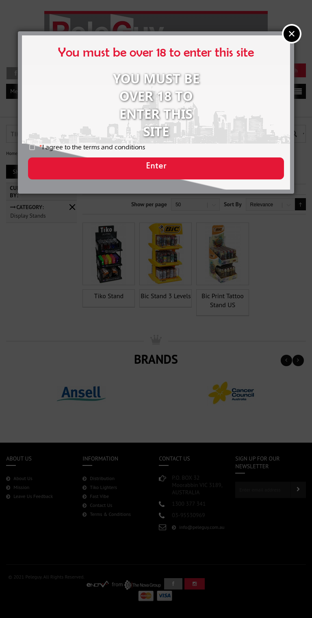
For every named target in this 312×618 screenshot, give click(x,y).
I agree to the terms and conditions (101, 152)
